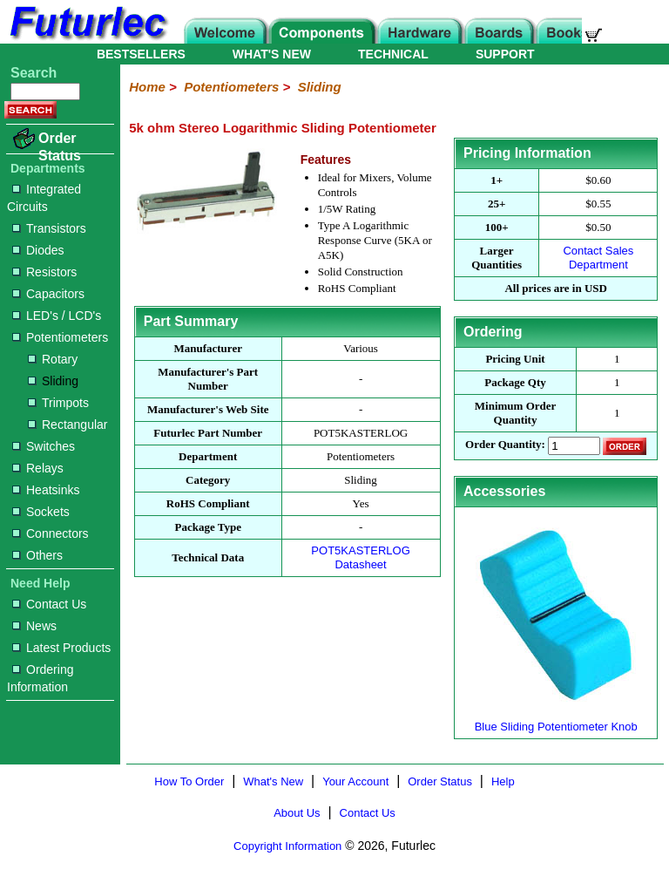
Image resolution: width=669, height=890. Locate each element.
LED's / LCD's (56, 316)
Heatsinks (45, 490)
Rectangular (68, 424)
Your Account (355, 781)
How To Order (189, 781)
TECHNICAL (393, 54)
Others (37, 555)
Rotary (53, 359)
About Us (297, 812)
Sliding (53, 381)
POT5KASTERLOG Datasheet (360, 557)
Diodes (38, 250)
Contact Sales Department (598, 257)
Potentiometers (60, 337)
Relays (38, 468)
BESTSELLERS (141, 54)
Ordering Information (40, 678)
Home (147, 86)
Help (503, 781)
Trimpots (58, 403)
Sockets (41, 512)
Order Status (59, 147)
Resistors (44, 272)
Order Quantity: (505, 445)
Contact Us (49, 604)
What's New (273, 781)
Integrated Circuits (44, 198)
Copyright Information (287, 846)
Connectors (50, 533)
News (34, 626)
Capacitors (48, 294)
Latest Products (61, 648)
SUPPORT (505, 54)
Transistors (49, 228)
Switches (43, 446)
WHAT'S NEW (272, 54)
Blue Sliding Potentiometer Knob (556, 719)
